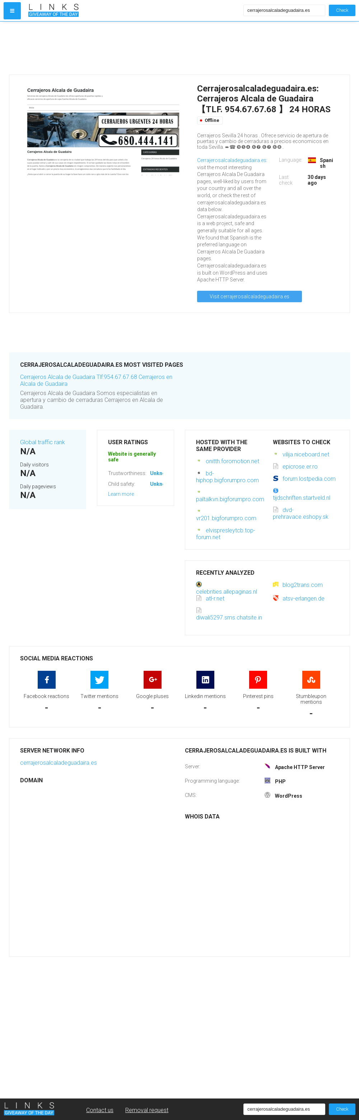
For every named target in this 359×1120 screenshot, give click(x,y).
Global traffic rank (42, 442)
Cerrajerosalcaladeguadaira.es (231, 160)
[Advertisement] (134, 48)
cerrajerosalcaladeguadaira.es (58, 762)
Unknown (161, 473)
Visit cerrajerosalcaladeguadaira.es (249, 296)
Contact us (99, 1110)
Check (342, 10)
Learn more (121, 494)
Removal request (146, 1110)
